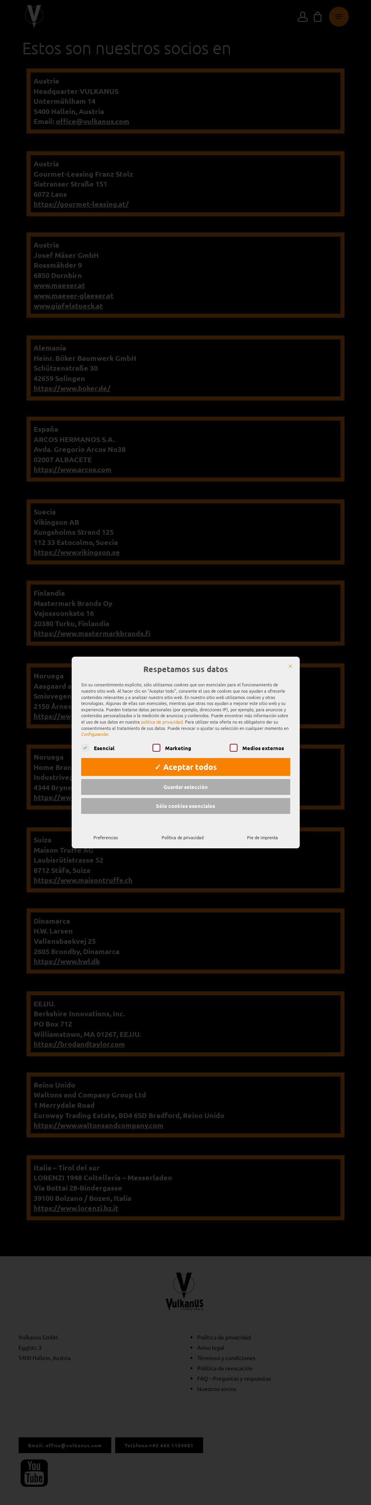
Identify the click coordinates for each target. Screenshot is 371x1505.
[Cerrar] (290, 658)
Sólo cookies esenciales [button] (185, 798)
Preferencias (105, 829)
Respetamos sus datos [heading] (185, 662)
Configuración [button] (94, 726)
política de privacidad (162, 714)
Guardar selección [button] (186, 779)
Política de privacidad (183, 829)
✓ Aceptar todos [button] (185, 759)
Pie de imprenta (262, 829)
